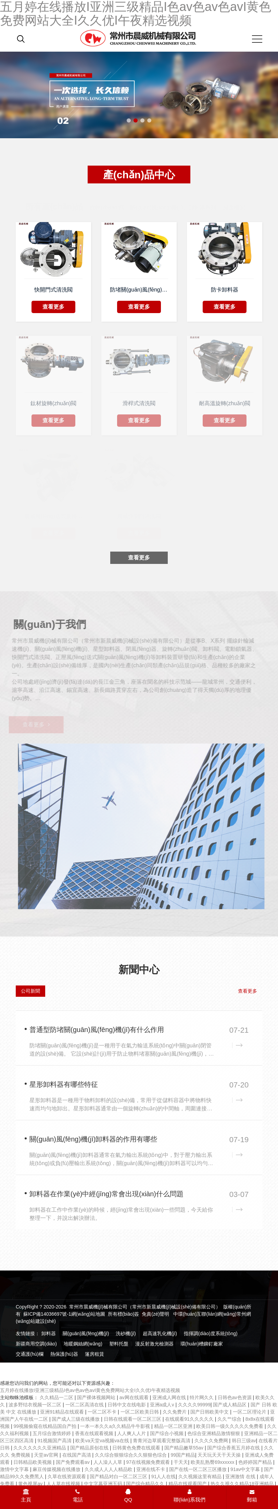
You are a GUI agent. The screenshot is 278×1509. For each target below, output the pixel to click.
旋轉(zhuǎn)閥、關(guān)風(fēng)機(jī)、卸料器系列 (153, 201)
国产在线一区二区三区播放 (198, 1469)
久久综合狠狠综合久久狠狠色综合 (131, 1455)
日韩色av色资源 (235, 1397)
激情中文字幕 (15, 1469)
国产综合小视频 (167, 1433)
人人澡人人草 (108, 1462)
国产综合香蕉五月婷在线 (234, 1447)
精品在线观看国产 (188, 1483)
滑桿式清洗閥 (139, 406)
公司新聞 (30, 991)
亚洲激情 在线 (241, 1476)
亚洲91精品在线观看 (62, 1412)
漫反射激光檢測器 (154, 1343)
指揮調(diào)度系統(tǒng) (211, 1333)
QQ (128, 1495)
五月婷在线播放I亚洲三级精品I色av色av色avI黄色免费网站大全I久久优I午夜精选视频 (90, 1390)
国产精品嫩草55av (184, 1447)
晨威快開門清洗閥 (139, 515)
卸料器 (48, 1333)
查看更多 (53, 307)
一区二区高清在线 (85, 1404)
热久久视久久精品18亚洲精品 (243, 1483)
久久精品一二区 (57, 1397)
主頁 (26, 1495)
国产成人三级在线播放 (76, 1419)
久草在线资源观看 (67, 1476)
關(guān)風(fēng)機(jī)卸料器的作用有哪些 (93, 1139)
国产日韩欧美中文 (210, 1412)
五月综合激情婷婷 (52, 1433)
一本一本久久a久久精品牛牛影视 (115, 1426)
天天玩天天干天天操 (220, 1455)
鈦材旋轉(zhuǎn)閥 (53, 406)
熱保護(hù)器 (64, 1354)
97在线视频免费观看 (148, 1462)
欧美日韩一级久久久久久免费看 (230, 1426)
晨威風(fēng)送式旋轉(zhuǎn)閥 (53, 515)
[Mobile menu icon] (257, 39)
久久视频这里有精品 (200, 1476)
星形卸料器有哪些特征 (63, 1084)
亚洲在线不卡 (151, 1469)
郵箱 (252, 1495)
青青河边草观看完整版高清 (162, 1440)
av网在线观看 (134, 1397)
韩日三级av (244, 1440)
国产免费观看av (73, 1462)
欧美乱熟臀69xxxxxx (213, 1462)
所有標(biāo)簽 (123, 1314)
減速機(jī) (234, 201)
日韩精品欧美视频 (33, 1462)
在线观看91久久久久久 (190, 1419)
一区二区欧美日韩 (140, 1412)
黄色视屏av (31, 1483)
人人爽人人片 (132, 1433)
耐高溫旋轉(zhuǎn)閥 (224, 406)
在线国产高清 (77, 1455)
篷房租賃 (94, 1354)
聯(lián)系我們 (189, 1495)
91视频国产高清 (55, 1440)
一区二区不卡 (103, 1412)
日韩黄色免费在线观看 (137, 1447)
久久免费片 (175, 1412)
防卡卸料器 (224, 290)
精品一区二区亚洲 (174, 1426)
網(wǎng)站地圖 (88, 1314)
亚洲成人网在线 (169, 1397)
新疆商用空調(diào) (36, 1343)
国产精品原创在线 (90, 1447)
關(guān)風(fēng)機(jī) (86, 1333)
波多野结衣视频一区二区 (36, 1404)
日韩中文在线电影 (127, 1404)
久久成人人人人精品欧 (109, 1469)
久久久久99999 (194, 1404)
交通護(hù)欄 (29, 1354)
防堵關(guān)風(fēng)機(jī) (139, 290)
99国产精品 (182, 1455)
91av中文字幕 (245, 1469)
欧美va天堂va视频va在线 (102, 1440)
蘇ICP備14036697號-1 (47, 1314)
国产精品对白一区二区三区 (119, 1476)
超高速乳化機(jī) (160, 1333)
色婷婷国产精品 (255, 1462)
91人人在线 (163, 1476)
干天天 (181, 1462)
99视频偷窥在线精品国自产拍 (45, 1426)
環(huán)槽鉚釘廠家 (201, 1343)
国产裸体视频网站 (97, 1397)
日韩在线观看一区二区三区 (133, 1419)
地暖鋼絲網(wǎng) (83, 1343)
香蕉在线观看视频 (95, 1433)
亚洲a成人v (163, 1404)
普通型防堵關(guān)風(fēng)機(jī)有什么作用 (96, 1029)
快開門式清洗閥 (53, 290)
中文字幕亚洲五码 (104, 1483)
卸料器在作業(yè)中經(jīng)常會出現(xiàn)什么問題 (106, 1194)
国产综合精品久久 (146, 1483)
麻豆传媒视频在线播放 (57, 1469)
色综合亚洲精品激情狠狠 (214, 1433)
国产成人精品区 (230, 1404)
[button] (129, 120)
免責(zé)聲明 (155, 1314)
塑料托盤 (118, 1343)
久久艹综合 (230, 1419)
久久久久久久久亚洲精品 (40, 1447)
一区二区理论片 (250, 1412)
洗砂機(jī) (126, 1333)
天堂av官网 (47, 1455)
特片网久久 (202, 1397)
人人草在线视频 (64, 1483)
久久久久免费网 (211, 1440)
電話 (78, 1495)
